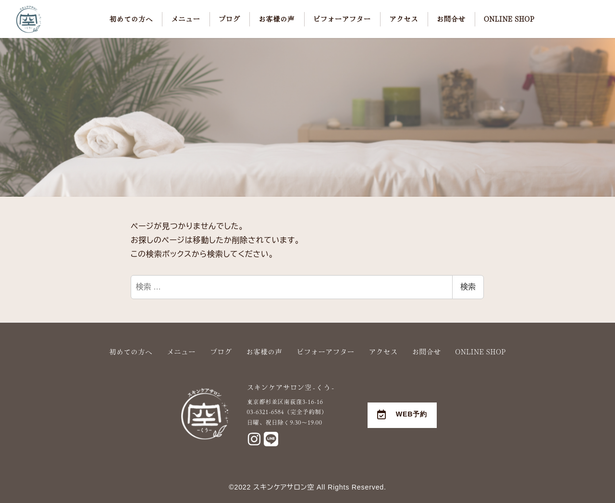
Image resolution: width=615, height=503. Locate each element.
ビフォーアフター (326, 351)
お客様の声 (264, 351)
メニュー (181, 351)
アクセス (383, 351)
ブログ (221, 351)
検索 (468, 287)
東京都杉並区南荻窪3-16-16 (285, 401)
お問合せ (426, 351)
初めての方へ (130, 351)
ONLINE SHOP (480, 351)
